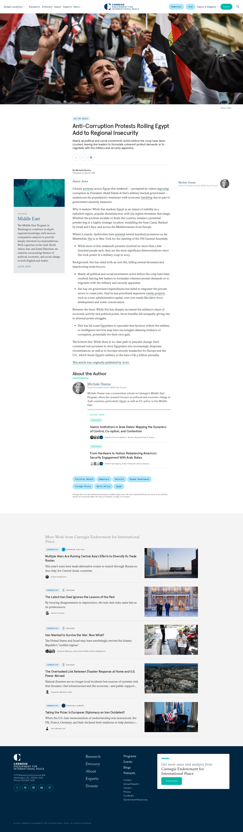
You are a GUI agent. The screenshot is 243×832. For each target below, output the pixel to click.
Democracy (176, 6)
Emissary (47, 7)
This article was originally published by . (101, 362)
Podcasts (129, 773)
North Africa (103, 486)
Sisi (90, 238)
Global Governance (139, 479)
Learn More (24, 266)
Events (127, 762)
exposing (163, 188)
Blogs (127, 767)
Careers (127, 787)
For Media (128, 795)
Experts (67, 6)
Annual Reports (131, 783)
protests (88, 188)
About (57, 6)
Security (119, 479)
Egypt (119, 486)
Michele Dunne (83, 170)
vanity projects (155, 293)
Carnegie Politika (75, 549)
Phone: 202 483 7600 (24, 780)
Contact (127, 780)
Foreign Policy (83, 486)
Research (34, 6)
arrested (120, 234)
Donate (226, 6)
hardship (147, 197)
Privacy (127, 791)
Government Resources (135, 799)
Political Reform (84, 479)
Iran (190, 6)
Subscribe (172, 781)
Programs (129, 756)
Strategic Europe (75, 706)
